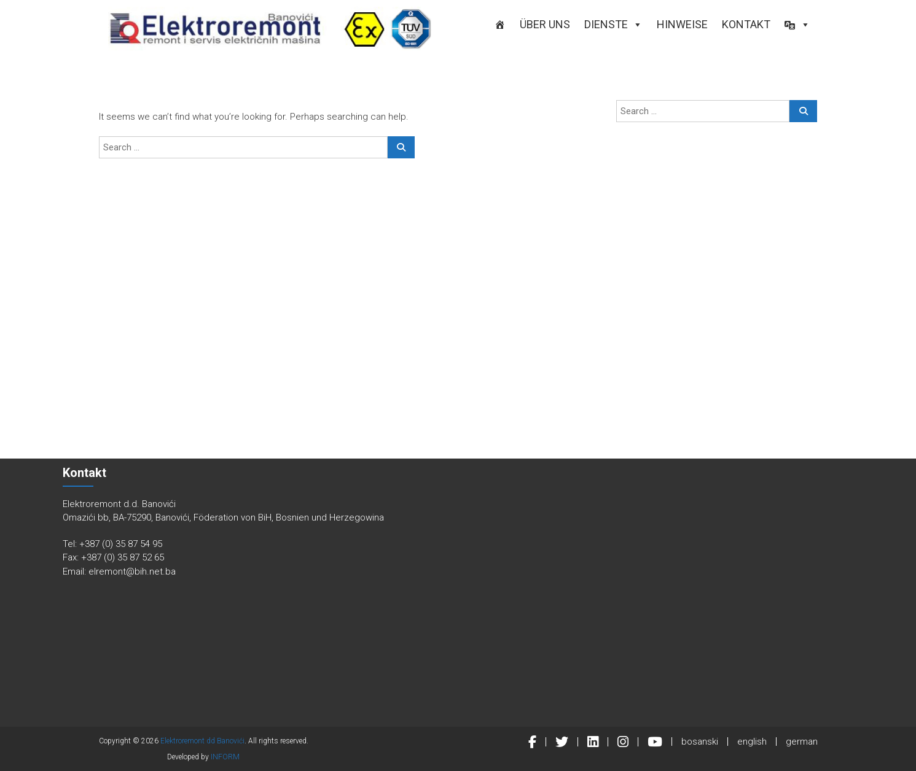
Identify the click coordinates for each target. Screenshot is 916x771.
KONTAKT (746, 24)
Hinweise (682, 24)
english (752, 741)
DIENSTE (613, 24)
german (802, 741)
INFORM (225, 757)
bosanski (699, 741)
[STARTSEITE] (500, 24)
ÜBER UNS (545, 24)
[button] (797, 24)
